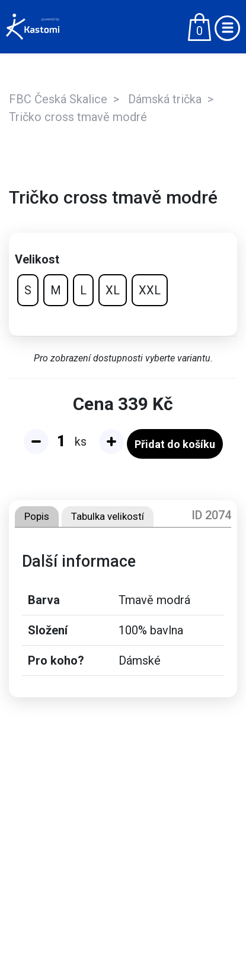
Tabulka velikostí (107, 516)
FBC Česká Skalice (58, 99)
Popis (36, 516)
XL (113, 290)
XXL (150, 290)
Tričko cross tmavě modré (78, 117)
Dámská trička (165, 99)
